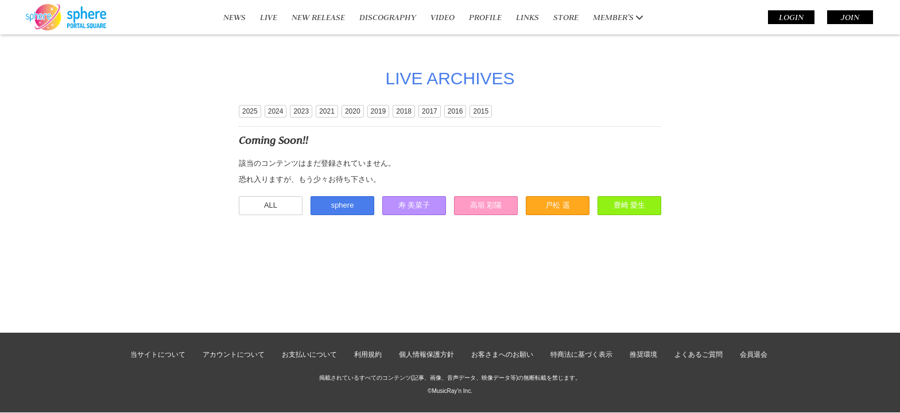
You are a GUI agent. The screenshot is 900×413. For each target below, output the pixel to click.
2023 (301, 111)
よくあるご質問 (698, 299)
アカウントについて (234, 299)
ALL (270, 205)
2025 (250, 111)
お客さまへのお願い (502, 299)
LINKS (527, 17)
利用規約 (368, 299)
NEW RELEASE (318, 17)
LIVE (268, 17)
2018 (404, 111)
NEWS (234, 17)
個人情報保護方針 (426, 299)
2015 (480, 111)
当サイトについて (157, 299)
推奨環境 (643, 299)
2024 (276, 111)
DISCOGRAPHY (387, 17)
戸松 (557, 205)
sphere (342, 205)
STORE (566, 17)
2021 (327, 111)
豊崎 (630, 205)
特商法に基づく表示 (581, 299)
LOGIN (791, 17)
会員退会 (753, 299)
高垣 (486, 205)
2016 (455, 111)
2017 (429, 111)
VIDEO (442, 17)
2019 (378, 111)
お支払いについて (309, 299)
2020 (352, 111)
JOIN (850, 17)
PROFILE (485, 17)
